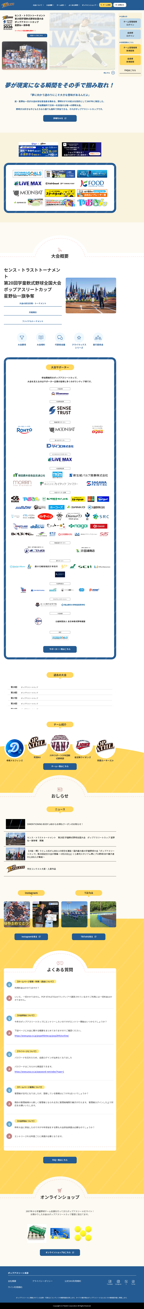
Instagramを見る (29, 936)
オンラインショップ (89, 5)
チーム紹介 (60, 5)
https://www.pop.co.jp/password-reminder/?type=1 (39, 1071)
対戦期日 (33, 312)
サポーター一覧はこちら (60, 649)
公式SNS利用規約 (73, 1280)
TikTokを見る (87, 936)
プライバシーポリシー (42, 1280)
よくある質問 (73, 5)
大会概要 (49, 5)
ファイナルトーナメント (32, 321)
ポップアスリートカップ (24, 686)
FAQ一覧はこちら (60, 1160)
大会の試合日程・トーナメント (32, 303)
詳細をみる (58, 118)
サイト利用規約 (15, 1287)
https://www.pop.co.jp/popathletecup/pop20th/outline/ (42, 1035)
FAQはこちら (130, 70)
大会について (37, 5)
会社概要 (12, 1280)
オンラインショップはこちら (58, 1252)
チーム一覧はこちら (60, 766)
